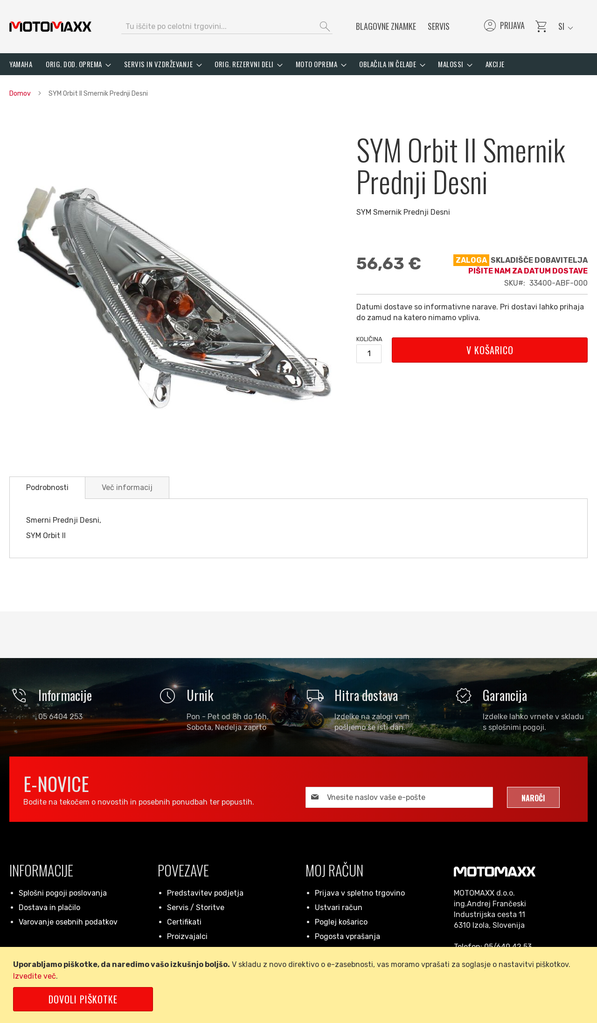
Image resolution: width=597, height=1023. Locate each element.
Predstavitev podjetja (205, 893)
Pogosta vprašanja (347, 936)
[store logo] (50, 26)
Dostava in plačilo (49, 907)
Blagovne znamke (386, 26)
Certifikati (184, 922)
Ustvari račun (338, 907)
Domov (20, 94)
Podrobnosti (47, 487)
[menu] (298, 64)
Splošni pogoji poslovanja (63, 893)
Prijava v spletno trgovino (360, 893)
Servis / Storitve (195, 907)
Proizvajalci (187, 936)
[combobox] (227, 26)
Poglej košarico (341, 922)
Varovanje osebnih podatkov (68, 922)
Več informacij (127, 487)
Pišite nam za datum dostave (528, 270)
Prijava (503, 27)
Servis (439, 26)
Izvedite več (34, 976)
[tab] (47, 487)
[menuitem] (21, 64)
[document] (300, 985)
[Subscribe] (533, 797)
